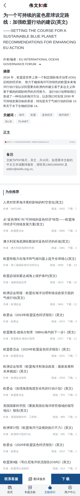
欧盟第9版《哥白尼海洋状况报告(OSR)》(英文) (37, 462)
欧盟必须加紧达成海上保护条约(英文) (30, 276)
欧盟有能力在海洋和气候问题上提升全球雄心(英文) (39, 258)
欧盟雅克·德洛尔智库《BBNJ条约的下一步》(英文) (39, 332)
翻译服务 (37, 479)
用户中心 (70, 489)
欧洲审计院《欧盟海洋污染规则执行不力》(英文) (38, 427)
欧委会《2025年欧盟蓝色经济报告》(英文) (33, 445)
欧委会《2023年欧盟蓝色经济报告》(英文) (33, 315)
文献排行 (50, 489)
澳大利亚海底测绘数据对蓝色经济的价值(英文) (36, 241)
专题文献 (30, 489)
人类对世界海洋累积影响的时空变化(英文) (33, 202)
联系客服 (11, 479)
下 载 (66, 479)
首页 (10, 489)
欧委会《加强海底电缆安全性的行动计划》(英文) (38, 388)
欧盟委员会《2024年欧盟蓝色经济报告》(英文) (36, 349)
